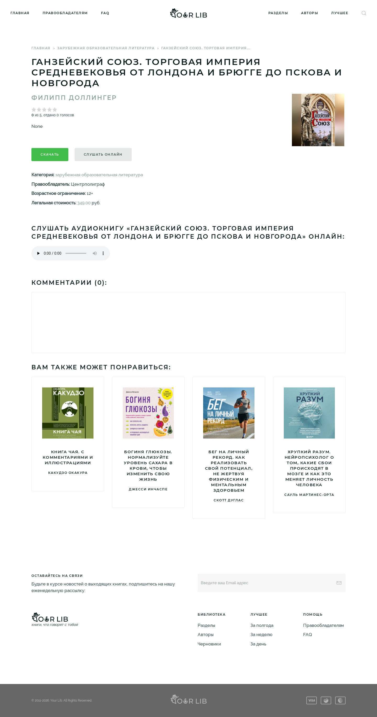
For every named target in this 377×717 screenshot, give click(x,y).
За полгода (262, 625)
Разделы (278, 13)
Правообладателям (65, 13)
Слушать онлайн (103, 154)
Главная (20, 13)
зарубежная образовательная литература (106, 48)
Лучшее (339, 13)
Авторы (309, 13)
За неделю (262, 634)
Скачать (50, 154)
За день (258, 644)
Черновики (209, 644)
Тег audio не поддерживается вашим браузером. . (70, 253)
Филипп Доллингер (74, 97)
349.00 (84, 202)
